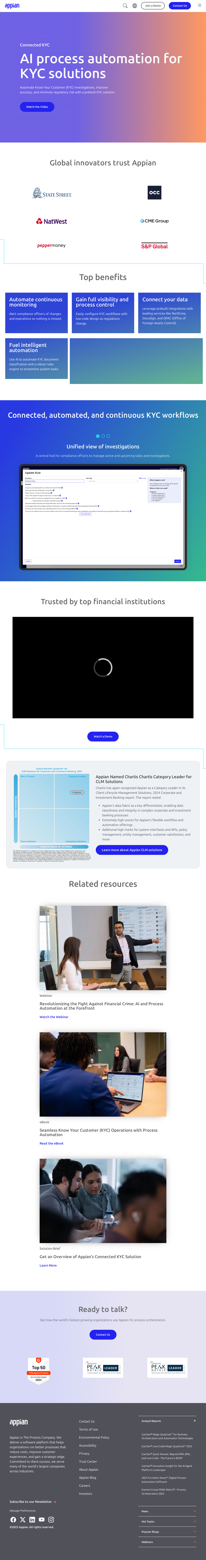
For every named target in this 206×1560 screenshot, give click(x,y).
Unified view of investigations (103, 446)
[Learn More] (48, 1265)
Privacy (84, 1453)
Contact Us (87, 1421)
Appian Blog (87, 1478)
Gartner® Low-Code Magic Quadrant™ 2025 (167, 1446)
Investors (85, 1494)
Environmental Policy (94, 1437)
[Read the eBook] (52, 1143)
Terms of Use (88, 1429)
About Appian (88, 1469)
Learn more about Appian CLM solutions (132, 850)
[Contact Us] (37, 107)
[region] (103, 667)
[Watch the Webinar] (54, 1017)
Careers (84, 1486)
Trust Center (88, 1461)
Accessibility (87, 1445)
